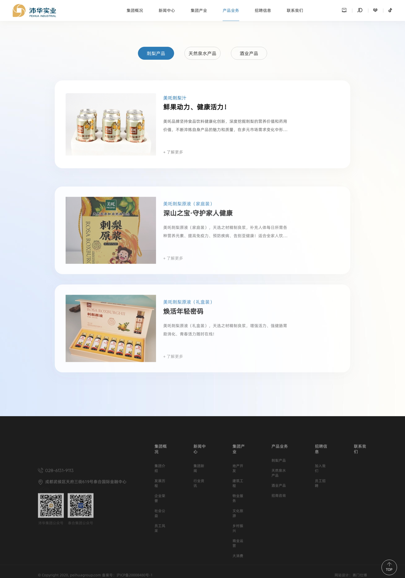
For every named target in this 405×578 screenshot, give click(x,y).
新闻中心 (167, 10)
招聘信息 (263, 10)
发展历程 (159, 525)
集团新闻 (198, 510)
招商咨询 (278, 537)
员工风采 (159, 570)
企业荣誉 (159, 540)
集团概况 (135, 10)
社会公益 (159, 555)
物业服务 (237, 540)
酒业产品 (249, 53)
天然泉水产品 (202, 53)
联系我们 (295, 10)
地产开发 (237, 510)
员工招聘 (320, 525)
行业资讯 (198, 525)
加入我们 (320, 510)
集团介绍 (159, 510)
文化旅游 (237, 555)
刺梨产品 (156, 53)
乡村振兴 (237, 570)
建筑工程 (237, 525)
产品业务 (231, 10)
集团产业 (199, 10)
